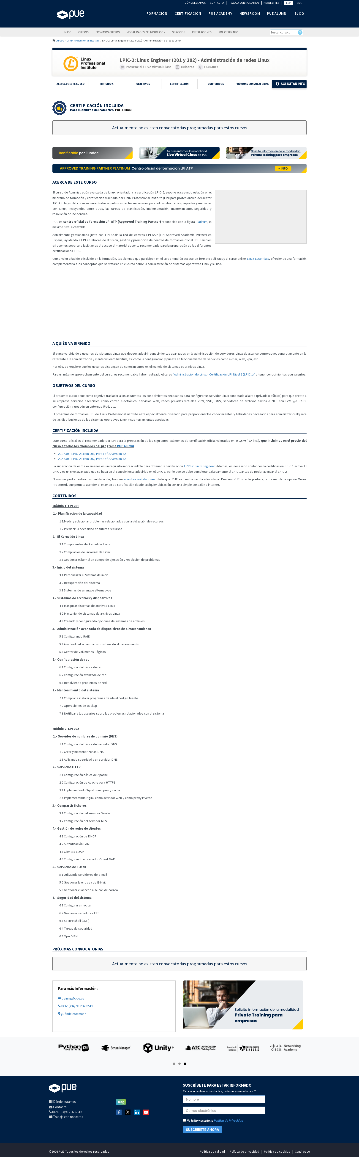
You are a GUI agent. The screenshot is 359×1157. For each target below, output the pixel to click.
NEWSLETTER (271, 2)
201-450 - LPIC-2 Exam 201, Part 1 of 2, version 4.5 (92, 454)
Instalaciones (202, 32)
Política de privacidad (244, 1151)
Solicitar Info (290, 84)
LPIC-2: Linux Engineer (199, 466)
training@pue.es (71, 998)
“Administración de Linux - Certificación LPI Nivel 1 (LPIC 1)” (214, 374)
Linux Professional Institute (83, 40)
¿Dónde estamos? (72, 1014)
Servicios (178, 32)
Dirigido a (106, 84)
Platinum (201, 222)
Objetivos (143, 84)
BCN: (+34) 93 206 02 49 (75, 1006)
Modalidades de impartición (146, 32)
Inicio (67, 32)
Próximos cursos (107, 32)
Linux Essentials (258, 259)
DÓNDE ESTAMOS (195, 2)
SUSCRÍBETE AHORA (202, 1130)
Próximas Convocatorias (252, 84)
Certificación (179, 84)
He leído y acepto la (213, 1120)
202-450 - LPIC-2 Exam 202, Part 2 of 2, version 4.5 (92, 459)
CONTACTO (217, 2)
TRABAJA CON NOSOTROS (243, 2)
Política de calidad (212, 1151)
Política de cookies (277, 1151)
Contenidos (216, 84)
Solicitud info (228, 32)
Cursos (83, 32)
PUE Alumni (123, 110)
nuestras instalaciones (139, 479)
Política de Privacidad (228, 1120)
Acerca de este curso (70, 84)
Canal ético (302, 1151)
